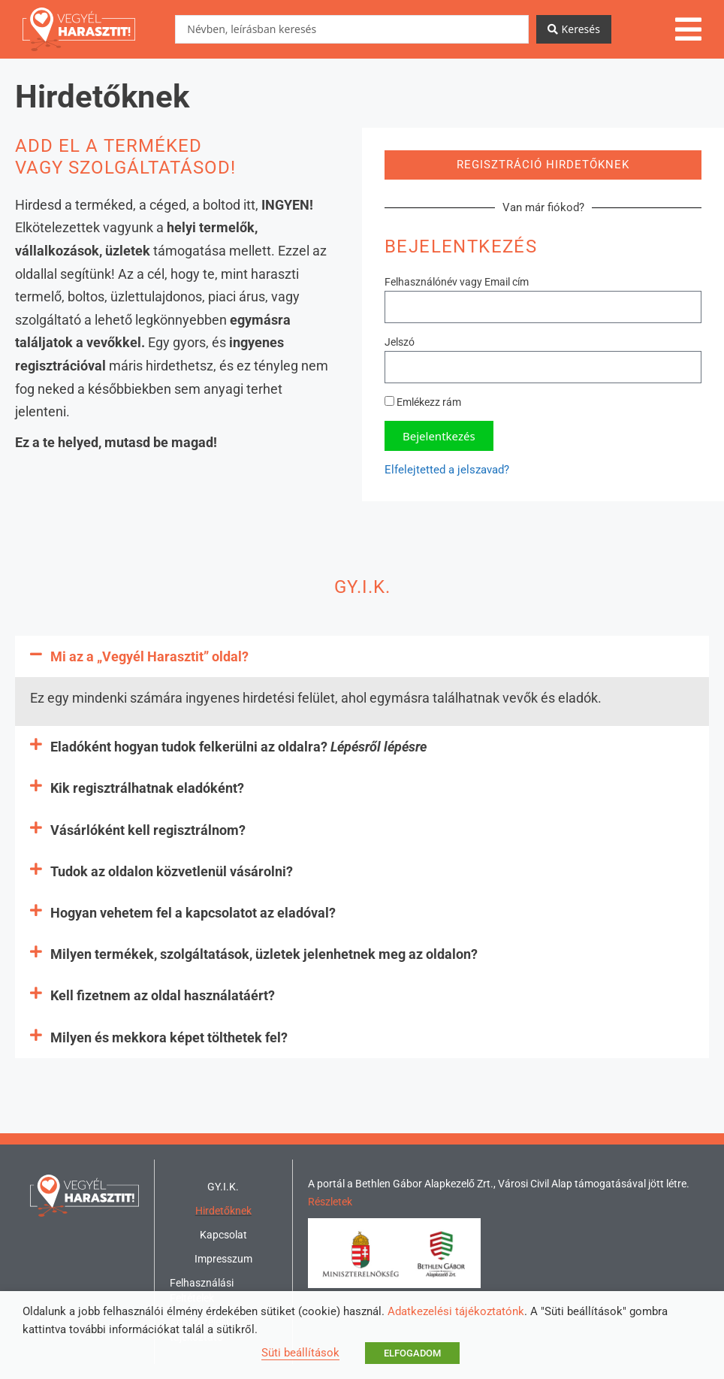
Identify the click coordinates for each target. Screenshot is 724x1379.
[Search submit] (573, 29)
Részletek (330, 1202)
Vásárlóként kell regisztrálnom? (148, 830)
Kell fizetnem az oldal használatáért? (162, 995)
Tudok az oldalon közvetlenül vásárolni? (171, 871)
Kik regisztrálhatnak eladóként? (147, 788)
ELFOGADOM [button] (412, 1353)
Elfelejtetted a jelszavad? (447, 469)
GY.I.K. (223, 1187)
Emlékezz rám (423, 402)
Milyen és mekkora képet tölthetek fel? (169, 1037)
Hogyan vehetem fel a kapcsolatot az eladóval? (193, 913)
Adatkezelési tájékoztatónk (456, 1311)
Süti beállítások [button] (300, 1352)
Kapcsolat (223, 1235)
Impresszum (223, 1259)
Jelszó (400, 342)
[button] (362, 656)
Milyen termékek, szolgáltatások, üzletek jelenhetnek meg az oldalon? (264, 954)
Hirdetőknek (223, 1211)
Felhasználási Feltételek (202, 1290)
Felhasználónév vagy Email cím (457, 282)
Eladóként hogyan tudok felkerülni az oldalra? (238, 747)
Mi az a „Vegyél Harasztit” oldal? (149, 656)
